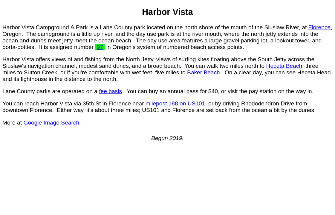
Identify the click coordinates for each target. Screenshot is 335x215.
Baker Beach (203, 72)
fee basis (110, 91)
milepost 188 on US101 (175, 103)
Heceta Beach (284, 66)
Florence (319, 27)
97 (100, 47)
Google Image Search (51, 122)
